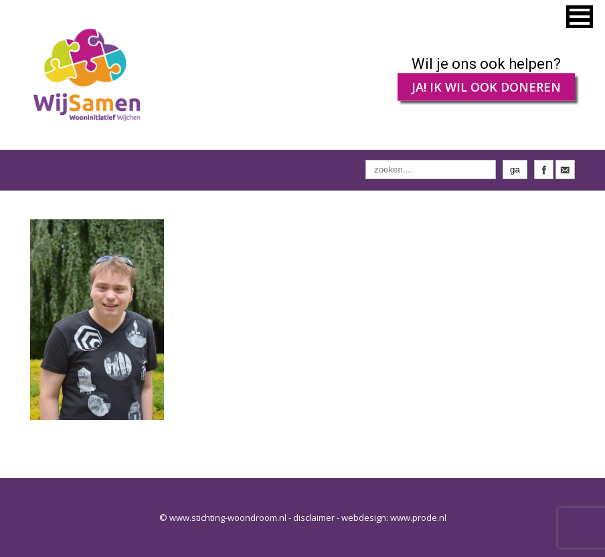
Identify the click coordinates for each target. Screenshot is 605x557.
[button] (579, 16)
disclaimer (314, 518)
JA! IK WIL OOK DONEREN (486, 87)
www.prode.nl (418, 518)
